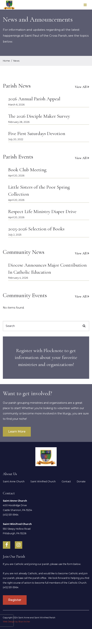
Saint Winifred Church (43, 481)
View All (80, 87)
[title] (46, 357)
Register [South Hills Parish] (14, 600)
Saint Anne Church (14, 481)
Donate (81, 481)
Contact (66, 481)
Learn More (16, 431)
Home (6, 60)
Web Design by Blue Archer (16, 621)
